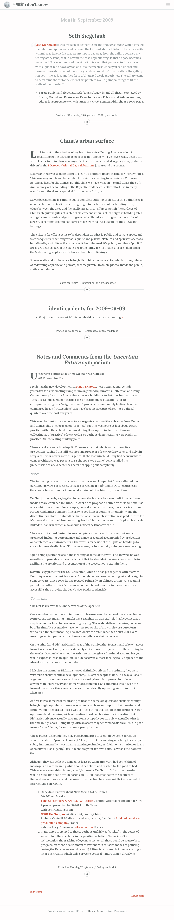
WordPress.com (117, 911)
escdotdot (112, 115)
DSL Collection (84, 800)
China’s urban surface (87, 140)
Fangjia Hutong (86, 386)
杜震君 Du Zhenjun (53, 814)
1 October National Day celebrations (71, 165)
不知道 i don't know (30, 4)
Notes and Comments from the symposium (87, 359)
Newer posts (137, 895)
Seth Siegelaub (87, 35)
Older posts (36, 891)
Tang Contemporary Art (56, 800)
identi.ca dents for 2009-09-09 (87, 308)
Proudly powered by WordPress (65, 911)
